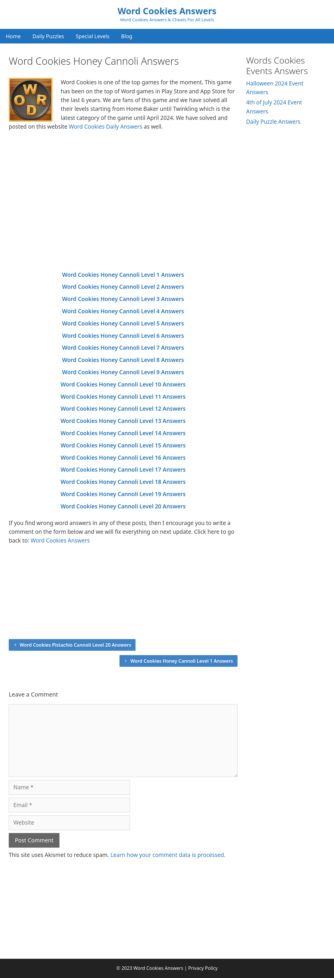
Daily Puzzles (48, 36)
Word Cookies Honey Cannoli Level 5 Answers (123, 323)
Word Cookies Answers (166, 11)
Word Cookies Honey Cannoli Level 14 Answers (123, 433)
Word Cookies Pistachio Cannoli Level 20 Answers (75, 645)
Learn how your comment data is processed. (168, 855)
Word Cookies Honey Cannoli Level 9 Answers (123, 372)
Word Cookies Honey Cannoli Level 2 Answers (123, 287)
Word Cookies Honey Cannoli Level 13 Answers (123, 421)
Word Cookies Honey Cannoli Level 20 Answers (123, 506)
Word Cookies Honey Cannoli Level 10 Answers (123, 384)
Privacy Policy (203, 968)
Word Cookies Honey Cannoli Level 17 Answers (123, 469)
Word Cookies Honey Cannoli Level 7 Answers (123, 347)
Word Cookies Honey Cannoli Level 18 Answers (123, 482)
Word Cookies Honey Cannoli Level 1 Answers (123, 275)
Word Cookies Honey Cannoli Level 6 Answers (123, 336)
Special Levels (93, 36)
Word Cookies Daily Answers (105, 126)
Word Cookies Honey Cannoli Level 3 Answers (123, 299)
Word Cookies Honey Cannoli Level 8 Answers (123, 360)
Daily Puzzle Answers (273, 121)
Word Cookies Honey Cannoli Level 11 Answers (123, 396)
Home (13, 36)
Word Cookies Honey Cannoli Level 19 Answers (123, 494)
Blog (126, 36)
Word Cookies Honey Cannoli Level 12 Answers (123, 408)
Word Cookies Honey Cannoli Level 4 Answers (123, 311)
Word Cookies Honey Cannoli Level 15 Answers (123, 445)
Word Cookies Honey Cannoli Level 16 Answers (123, 457)
